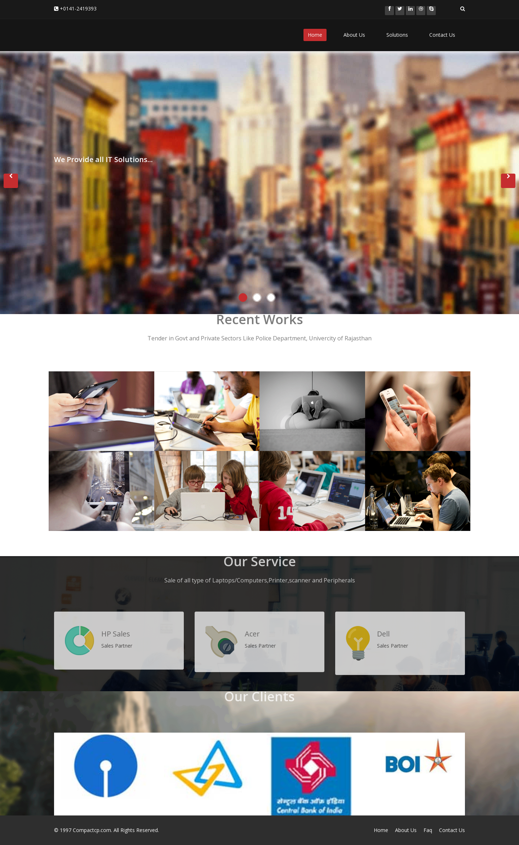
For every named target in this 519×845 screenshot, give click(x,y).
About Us (354, 34)
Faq (427, 830)
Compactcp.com (92, 830)
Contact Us (442, 34)
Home (315, 34)
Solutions (397, 34)
